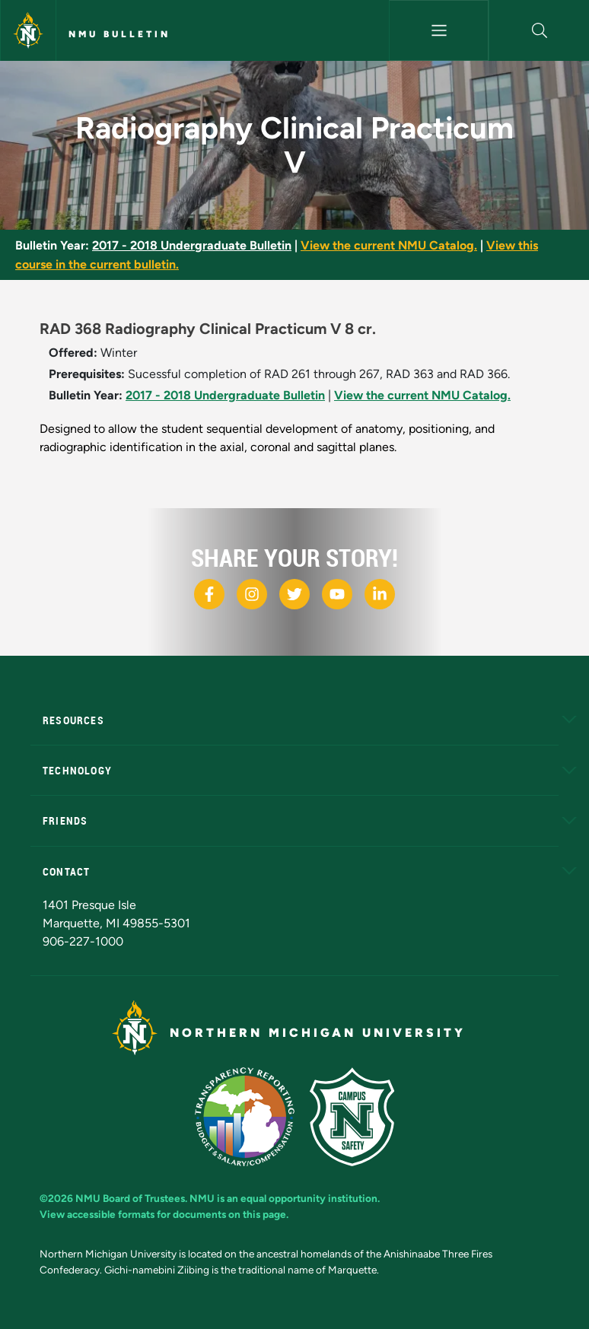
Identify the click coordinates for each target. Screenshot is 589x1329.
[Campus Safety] (352, 1116)
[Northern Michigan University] (28, 30)
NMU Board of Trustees (130, 1198)
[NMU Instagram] (252, 594)
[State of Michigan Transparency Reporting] (244, 1116)
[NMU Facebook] (209, 594)
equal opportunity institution (308, 1198)
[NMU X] (294, 594)
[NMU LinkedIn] (380, 594)
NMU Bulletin (119, 34)
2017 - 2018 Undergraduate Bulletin (191, 245)
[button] (539, 30)
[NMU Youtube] (337, 594)
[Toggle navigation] (439, 30)
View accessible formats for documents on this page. (164, 1214)
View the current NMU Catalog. (389, 245)
